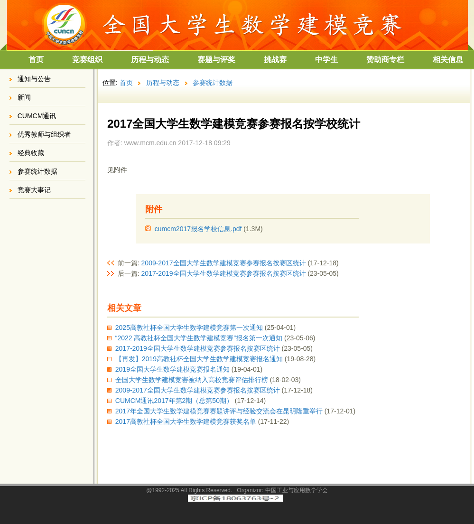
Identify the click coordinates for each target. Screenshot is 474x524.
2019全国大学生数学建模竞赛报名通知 (172, 369)
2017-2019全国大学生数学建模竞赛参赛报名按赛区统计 (223, 273)
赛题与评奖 (216, 60)
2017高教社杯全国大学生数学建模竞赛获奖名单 (185, 421)
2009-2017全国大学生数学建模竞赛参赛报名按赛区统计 (223, 263)
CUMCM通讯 (37, 116)
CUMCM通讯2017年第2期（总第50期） (174, 400)
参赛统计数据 (37, 171)
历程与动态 (150, 60)
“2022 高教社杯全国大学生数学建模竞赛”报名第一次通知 (198, 338)
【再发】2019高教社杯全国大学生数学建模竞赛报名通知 (199, 359)
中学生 (326, 60)
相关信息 (448, 60)
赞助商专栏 (385, 60)
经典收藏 (31, 153)
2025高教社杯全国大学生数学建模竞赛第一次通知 (189, 327)
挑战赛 (275, 60)
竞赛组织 (87, 60)
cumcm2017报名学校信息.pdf (198, 229)
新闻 (24, 97)
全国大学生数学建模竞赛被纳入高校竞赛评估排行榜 (191, 380)
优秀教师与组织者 (44, 134)
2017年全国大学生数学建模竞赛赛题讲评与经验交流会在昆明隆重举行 (219, 411)
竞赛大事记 (34, 190)
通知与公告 (34, 79)
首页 (36, 60)
